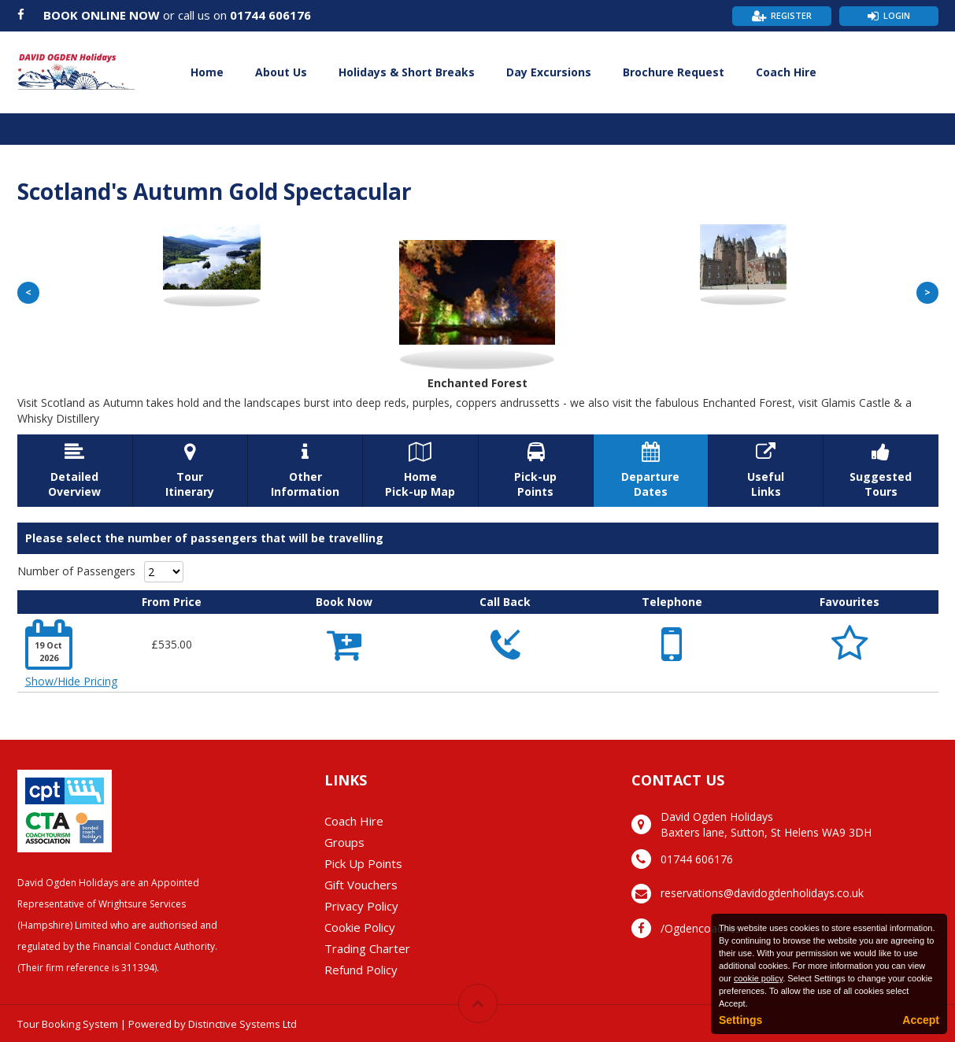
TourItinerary (190, 470)
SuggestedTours (881, 470)
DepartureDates (651, 470)
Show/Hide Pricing (71, 681)
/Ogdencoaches (701, 928)
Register (791, 15)
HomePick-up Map (420, 470)
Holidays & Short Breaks (407, 72)
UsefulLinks (766, 470)
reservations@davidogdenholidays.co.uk (762, 892)
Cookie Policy (359, 927)
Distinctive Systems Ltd (242, 1024)
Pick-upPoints (536, 470)
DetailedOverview (74, 470)
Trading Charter (367, 948)
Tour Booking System (67, 1024)
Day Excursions (548, 72)
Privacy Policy (361, 906)
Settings (740, 1020)
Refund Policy (361, 969)
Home (207, 72)
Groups (344, 842)
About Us (281, 72)
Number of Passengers (76, 570)
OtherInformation (305, 470)
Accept (920, 1020)
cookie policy (758, 978)
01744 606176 (270, 15)
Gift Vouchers (361, 884)
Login (896, 15)
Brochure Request (673, 72)
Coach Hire (786, 72)
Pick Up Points (363, 863)
